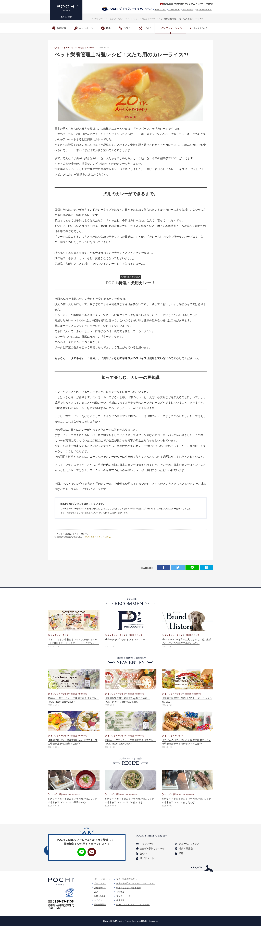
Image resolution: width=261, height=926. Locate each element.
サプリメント (147, 858)
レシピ (145, 28)
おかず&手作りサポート (152, 848)
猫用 (181, 853)
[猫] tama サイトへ (204, 9)
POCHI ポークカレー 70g (96, 537)
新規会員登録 (100, 904)
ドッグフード (147, 843)
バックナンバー (200, 28)
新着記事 (59, 28)
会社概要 (120, 892)
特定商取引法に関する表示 (128, 887)
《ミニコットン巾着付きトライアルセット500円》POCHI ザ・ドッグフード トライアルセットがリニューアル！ (73, 643)
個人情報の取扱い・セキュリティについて (135, 883)
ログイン (98, 900)
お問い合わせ (187, 9)
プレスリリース (123, 896)
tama (133, 904)
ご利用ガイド (174, 9)
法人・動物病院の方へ (126, 879)
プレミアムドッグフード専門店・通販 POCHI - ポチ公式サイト (66, 10)
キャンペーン (83, 28)
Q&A (96, 892)
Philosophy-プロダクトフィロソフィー (125, 639)
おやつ (143, 853)
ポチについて (160, 9)
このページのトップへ (202, 868)
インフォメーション (131, 19)
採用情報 (120, 900)
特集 (106, 28)
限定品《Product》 (149, 19)
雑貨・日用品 (186, 848)
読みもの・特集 (116, 19)
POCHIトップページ (99, 19)
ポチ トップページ (102, 879)
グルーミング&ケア (189, 843)
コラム (125, 28)
